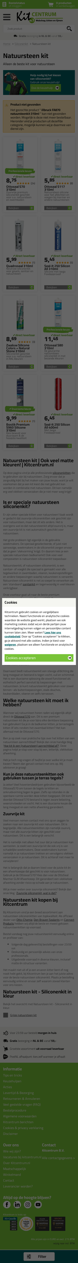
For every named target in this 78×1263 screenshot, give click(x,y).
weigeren (10, 644)
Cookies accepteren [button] (21, 657)
